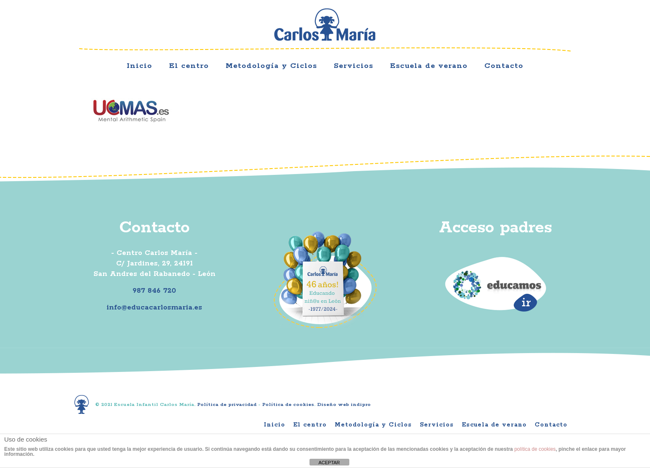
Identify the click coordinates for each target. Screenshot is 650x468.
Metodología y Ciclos (373, 425)
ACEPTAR (329, 462)
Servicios (437, 425)
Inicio (274, 425)
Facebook (503, 27)
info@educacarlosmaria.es (154, 307)
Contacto (551, 425)
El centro (310, 425)
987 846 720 (154, 290)
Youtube (555, 27)
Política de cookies (288, 404)
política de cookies (535, 449)
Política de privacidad (227, 404)
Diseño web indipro (344, 404)
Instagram (528, 27)
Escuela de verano (494, 425)
